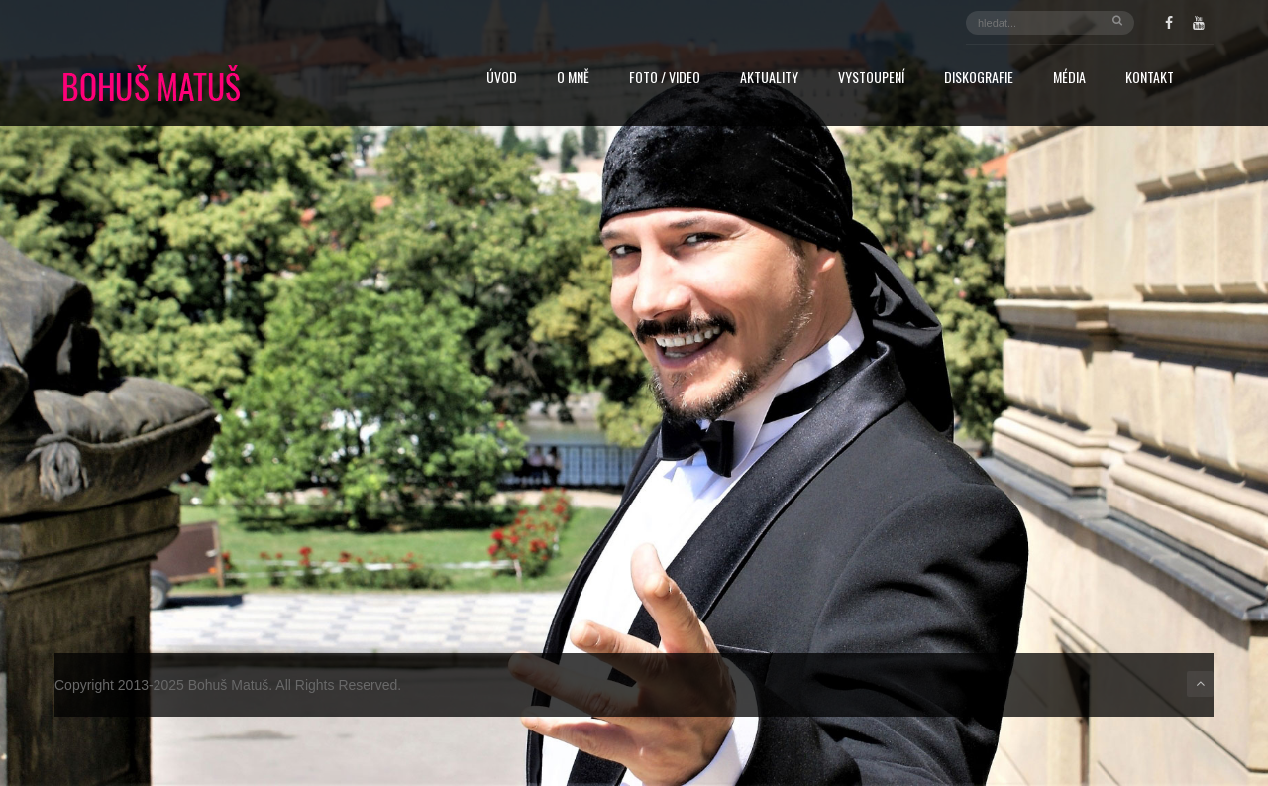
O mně (573, 78)
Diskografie (978, 78)
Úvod (501, 78)
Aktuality (769, 78)
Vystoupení (871, 78)
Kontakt (1149, 78)
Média (1069, 78)
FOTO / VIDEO (664, 78)
